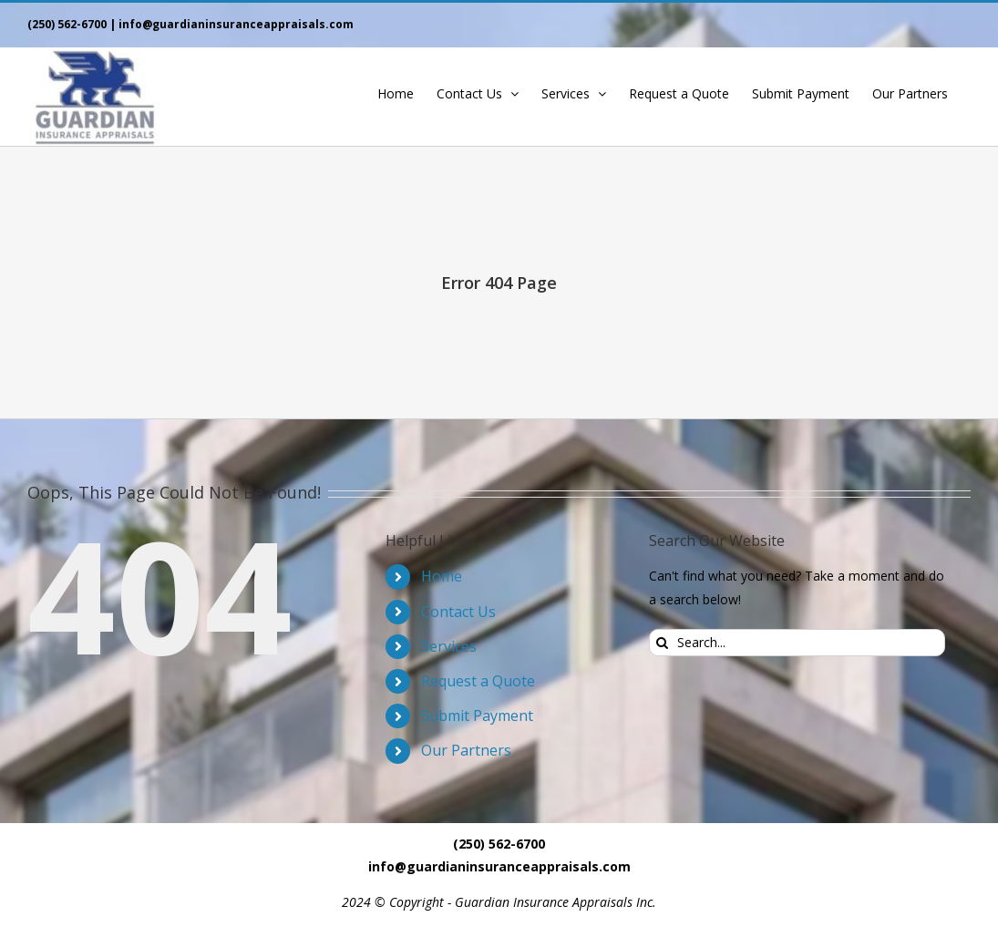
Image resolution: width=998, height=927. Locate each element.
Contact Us (458, 612)
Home (441, 576)
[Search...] (797, 642)
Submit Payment (477, 716)
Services (449, 646)
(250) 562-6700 (67, 24)
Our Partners (466, 750)
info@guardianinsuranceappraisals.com (236, 24)
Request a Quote (478, 681)
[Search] (662, 642)
